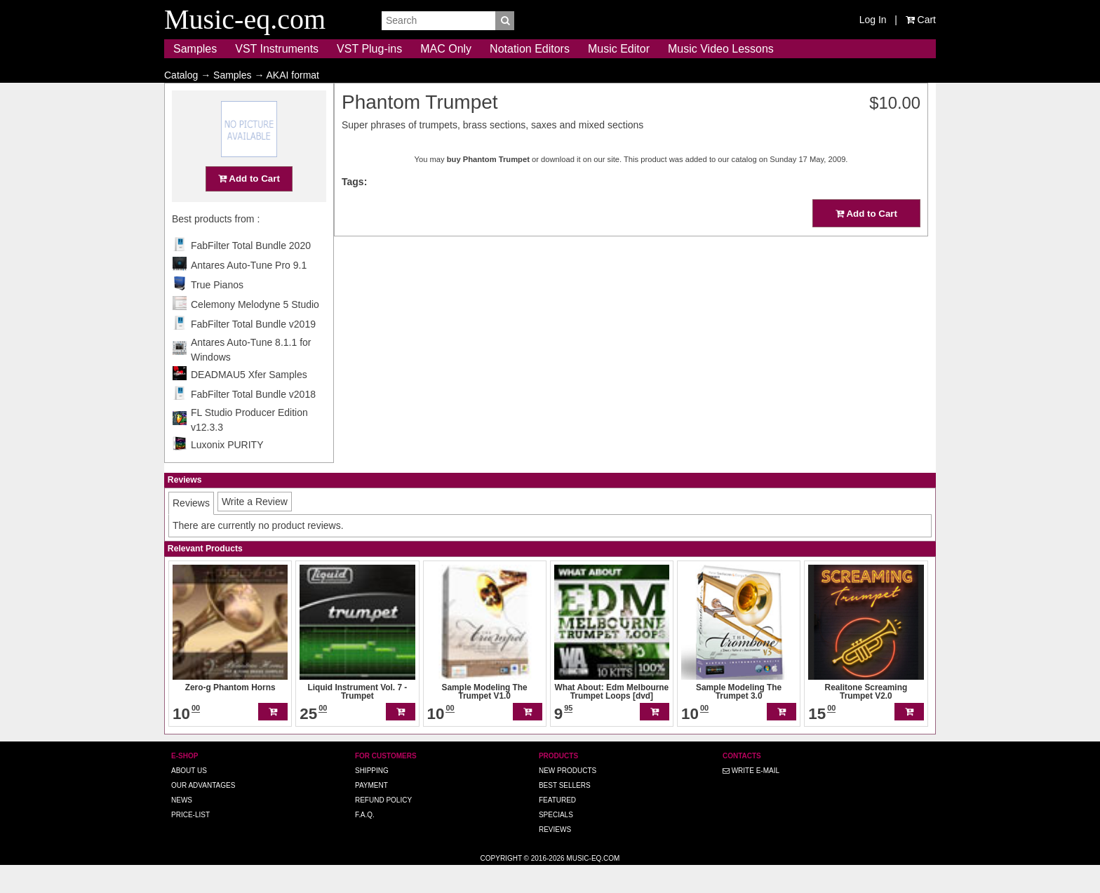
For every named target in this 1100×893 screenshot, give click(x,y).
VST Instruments (276, 49)
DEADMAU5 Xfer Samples (249, 402)
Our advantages (203, 813)
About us (189, 798)
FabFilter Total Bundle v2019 (253, 351)
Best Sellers (565, 813)
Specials (556, 842)
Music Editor (619, 49)
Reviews (555, 857)
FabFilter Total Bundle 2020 (251, 272)
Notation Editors (530, 49)
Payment (371, 813)
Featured (557, 827)
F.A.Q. (365, 842)
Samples (195, 49)
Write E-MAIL (751, 798)
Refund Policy (383, 827)
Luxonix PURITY (227, 472)
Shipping (372, 798)
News (181, 827)
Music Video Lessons (721, 49)
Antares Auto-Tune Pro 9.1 (249, 292)
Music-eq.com (592, 885)
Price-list (190, 842)
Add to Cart (249, 206)
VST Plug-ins (369, 49)
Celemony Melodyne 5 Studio (255, 331)
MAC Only (445, 49)
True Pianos (217, 312)
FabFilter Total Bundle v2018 (253, 421)
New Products (567, 798)
